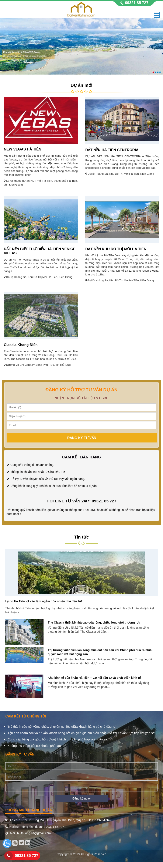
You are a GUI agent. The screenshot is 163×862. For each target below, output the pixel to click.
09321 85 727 (26, 855)
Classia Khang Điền (21, 345)
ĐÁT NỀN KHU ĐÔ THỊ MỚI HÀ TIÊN (115, 249)
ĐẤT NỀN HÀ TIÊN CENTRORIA (111, 150)
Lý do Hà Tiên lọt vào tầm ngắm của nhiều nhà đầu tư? (44, 601)
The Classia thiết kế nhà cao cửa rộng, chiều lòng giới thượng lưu (94, 622)
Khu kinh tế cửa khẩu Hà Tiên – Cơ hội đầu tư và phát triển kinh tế (94, 677)
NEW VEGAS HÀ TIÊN (22, 149)
